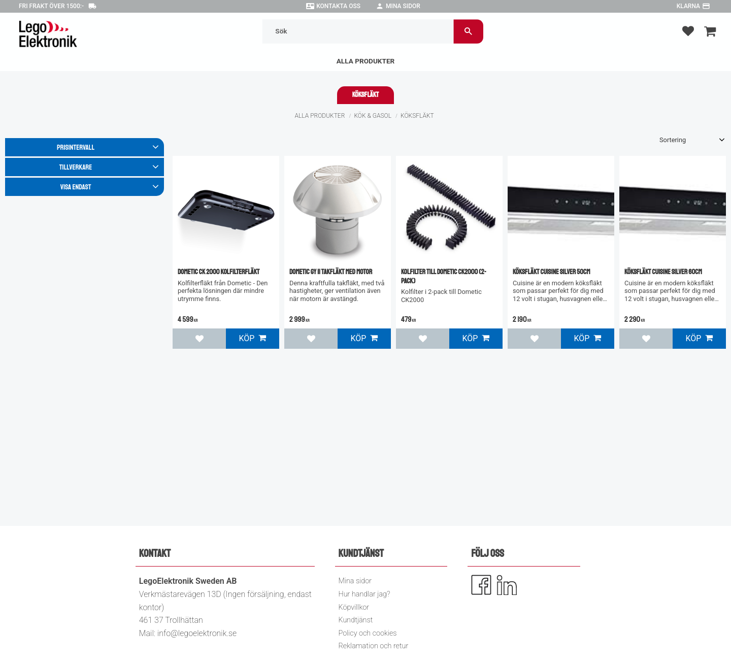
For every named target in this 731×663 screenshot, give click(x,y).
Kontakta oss (338, 6)
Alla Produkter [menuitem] (366, 61)
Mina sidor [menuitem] (355, 581)
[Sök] (469, 31)
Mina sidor (403, 6)
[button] (688, 31)
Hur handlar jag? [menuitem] (364, 594)
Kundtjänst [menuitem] (356, 620)
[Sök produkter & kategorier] (358, 31)
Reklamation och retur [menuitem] (374, 646)
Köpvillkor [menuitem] (354, 607)
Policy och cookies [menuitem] (368, 633)
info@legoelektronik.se (197, 633)
